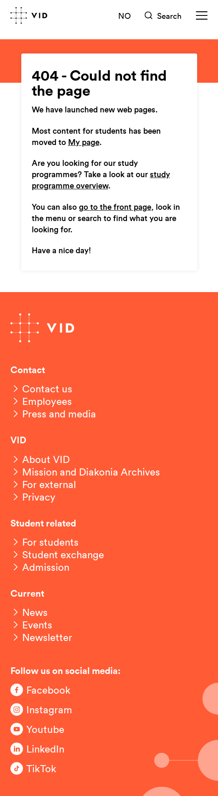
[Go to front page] (28, 15)
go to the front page (115, 207)
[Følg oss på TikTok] (43, 768)
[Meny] (202, 15)
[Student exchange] (57, 554)
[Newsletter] (41, 637)
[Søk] (163, 15)
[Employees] (41, 401)
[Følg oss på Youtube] (43, 729)
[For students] (44, 542)
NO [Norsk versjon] (124, 15)
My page (83, 142)
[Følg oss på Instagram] (43, 709)
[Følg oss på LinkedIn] (43, 749)
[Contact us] (41, 388)
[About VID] (40, 459)
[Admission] (39, 567)
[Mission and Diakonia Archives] (85, 471)
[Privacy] (33, 497)
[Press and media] (53, 413)
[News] (29, 612)
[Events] (31, 624)
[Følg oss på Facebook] (43, 690)
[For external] (43, 484)
